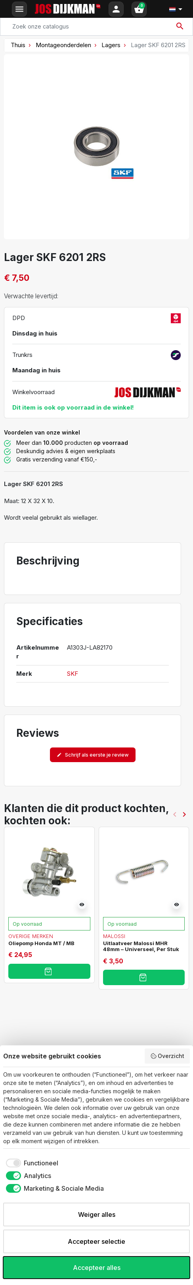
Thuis (18, 45)
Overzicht (167, 1056)
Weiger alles (96, 1214)
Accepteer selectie (96, 1241)
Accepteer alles (96, 1268)
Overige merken (30, 936)
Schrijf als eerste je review (93, 755)
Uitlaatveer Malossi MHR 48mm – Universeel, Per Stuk (141, 946)
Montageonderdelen (63, 45)
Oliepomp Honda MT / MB (41, 943)
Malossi (114, 936)
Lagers (110, 45)
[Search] (96, 26)
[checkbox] (30, 1163)
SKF (72, 673)
